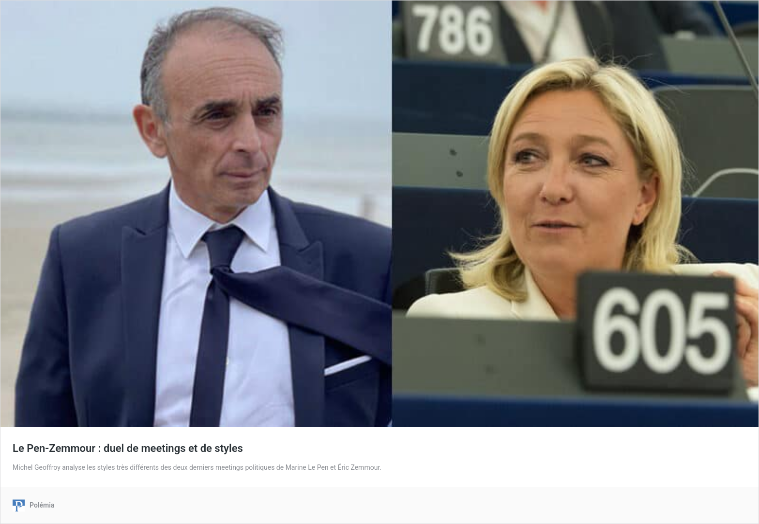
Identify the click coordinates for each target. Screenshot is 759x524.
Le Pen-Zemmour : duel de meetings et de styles (128, 448)
